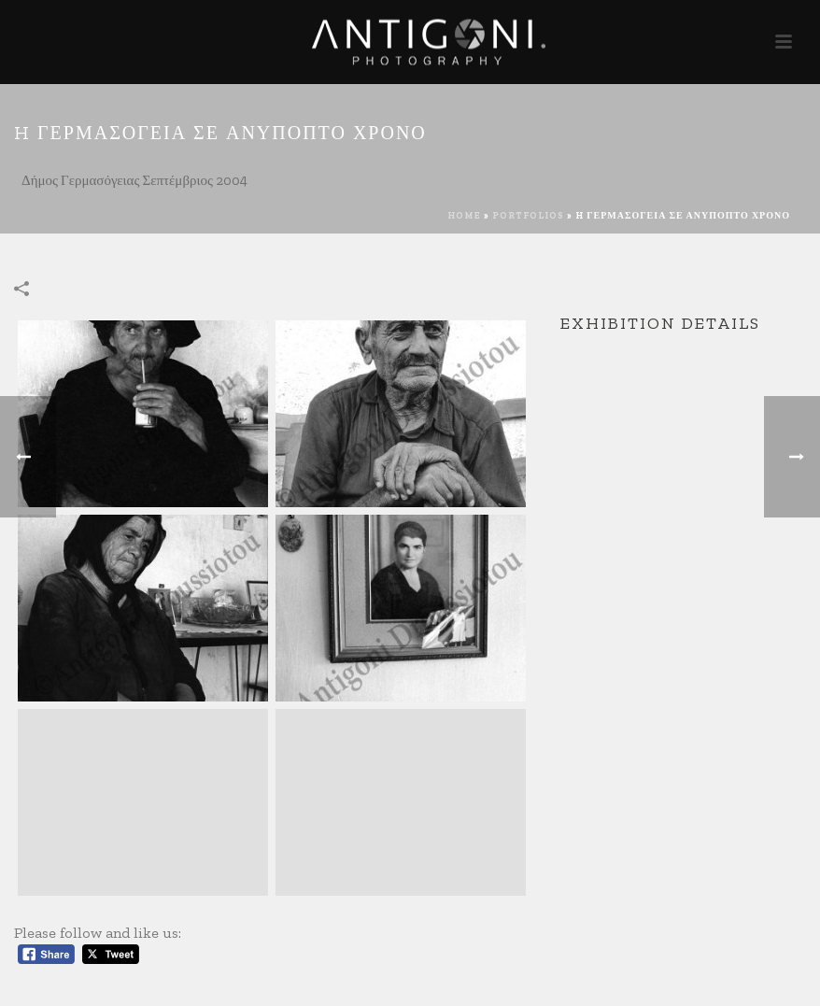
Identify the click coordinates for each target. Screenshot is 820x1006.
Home (464, 215)
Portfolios (528, 215)
